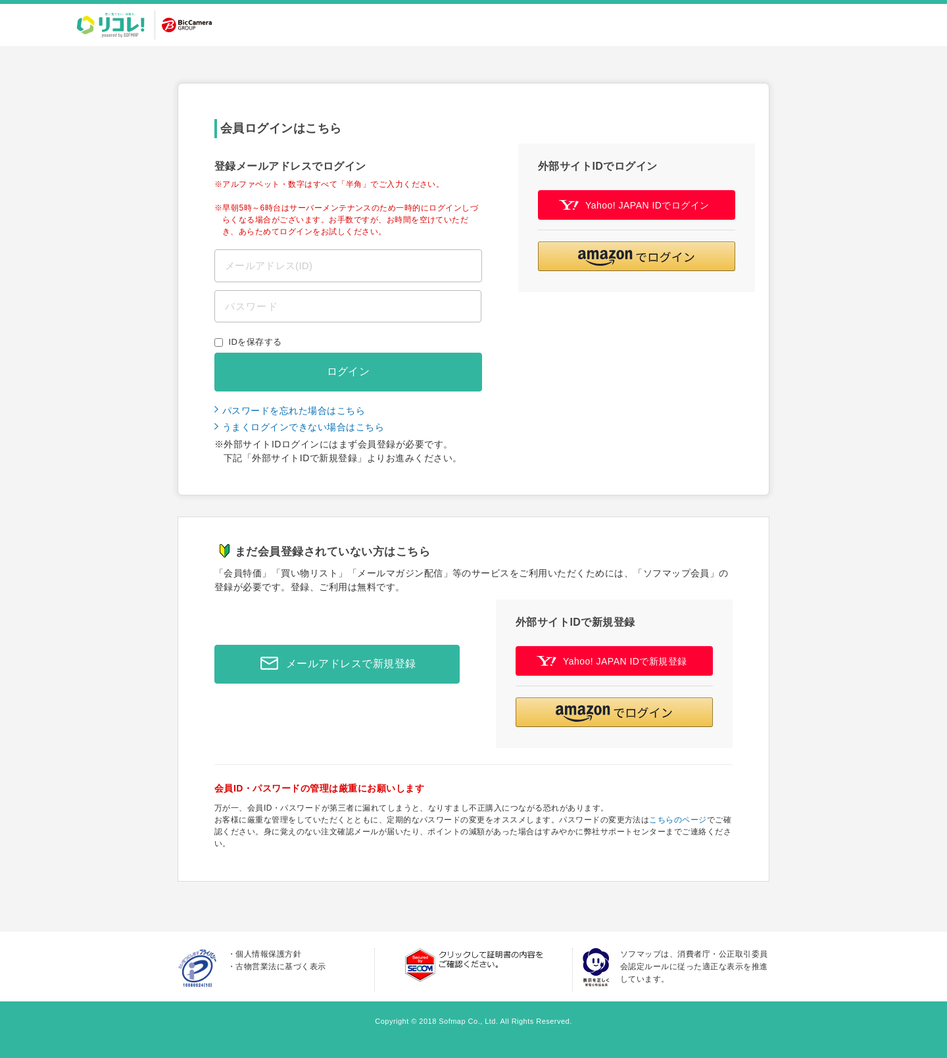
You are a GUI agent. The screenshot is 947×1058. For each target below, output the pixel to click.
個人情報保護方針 (268, 954)
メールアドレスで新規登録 (334, 663)
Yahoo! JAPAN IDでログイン (634, 204)
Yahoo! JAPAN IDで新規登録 (612, 660)
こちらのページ (677, 819)
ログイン (348, 371)
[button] (636, 256)
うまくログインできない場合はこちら (303, 427)
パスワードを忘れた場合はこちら (293, 410)
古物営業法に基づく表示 (280, 966)
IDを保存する (255, 342)
